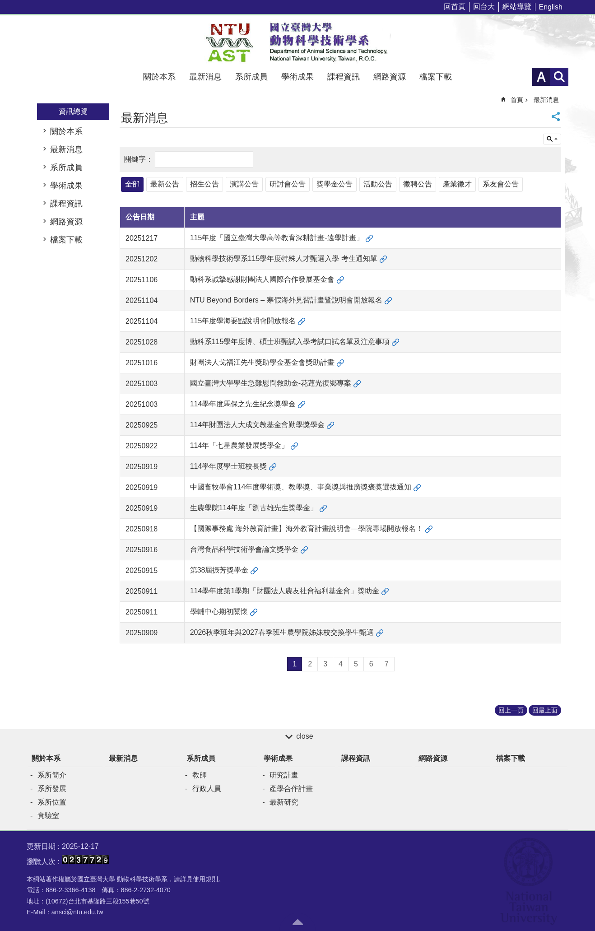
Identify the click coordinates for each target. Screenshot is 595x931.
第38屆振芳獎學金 (219, 570)
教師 (199, 775)
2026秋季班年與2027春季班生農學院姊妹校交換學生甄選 (282, 632)
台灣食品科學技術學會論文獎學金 (244, 549)
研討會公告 (288, 184)
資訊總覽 (73, 111)
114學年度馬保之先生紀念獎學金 (243, 404)
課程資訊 (343, 76)
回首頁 (454, 6)
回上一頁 (511, 710)
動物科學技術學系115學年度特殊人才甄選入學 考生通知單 (283, 258)
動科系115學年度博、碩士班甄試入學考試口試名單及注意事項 (290, 341)
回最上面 (545, 710)
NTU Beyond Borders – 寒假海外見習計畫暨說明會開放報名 (286, 300)
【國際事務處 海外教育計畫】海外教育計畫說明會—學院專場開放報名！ (306, 528)
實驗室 (48, 815)
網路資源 (389, 76)
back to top (297, 922)
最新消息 (205, 76)
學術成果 (297, 76)
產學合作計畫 (291, 788)
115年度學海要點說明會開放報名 (243, 321)
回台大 (484, 6)
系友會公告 (501, 184)
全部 (132, 184)
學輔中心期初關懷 (219, 611)
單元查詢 (552, 139)
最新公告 (164, 184)
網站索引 (559, 77)
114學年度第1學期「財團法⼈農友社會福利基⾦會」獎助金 (285, 591)
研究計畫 (284, 775)
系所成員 (251, 76)
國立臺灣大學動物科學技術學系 (297, 41)
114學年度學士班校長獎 (228, 466)
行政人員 (206, 788)
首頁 (517, 99)
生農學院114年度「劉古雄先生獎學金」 (254, 508)
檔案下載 (435, 76)
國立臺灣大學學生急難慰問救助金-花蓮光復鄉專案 (270, 383)
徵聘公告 (417, 184)
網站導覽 (516, 6)
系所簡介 (51, 775)
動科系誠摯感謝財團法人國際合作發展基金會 (262, 279)
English (550, 7)
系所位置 (51, 802)
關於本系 (159, 76)
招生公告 (204, 184)
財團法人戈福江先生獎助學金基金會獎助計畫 (262, 362)
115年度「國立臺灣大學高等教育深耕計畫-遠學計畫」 (276, 238)
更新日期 (41, 846)
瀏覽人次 (41, 862)
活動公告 (377, 184)
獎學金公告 (334, 184)
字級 (541, 77)
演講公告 (244, 184)
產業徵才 (457, 184)
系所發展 (51, 788)
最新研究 (284, 802)
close (304, 736)
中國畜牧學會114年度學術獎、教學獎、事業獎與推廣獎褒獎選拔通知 (301, 487)
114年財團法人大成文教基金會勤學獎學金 (257, 424)
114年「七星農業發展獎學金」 (239, 445)
